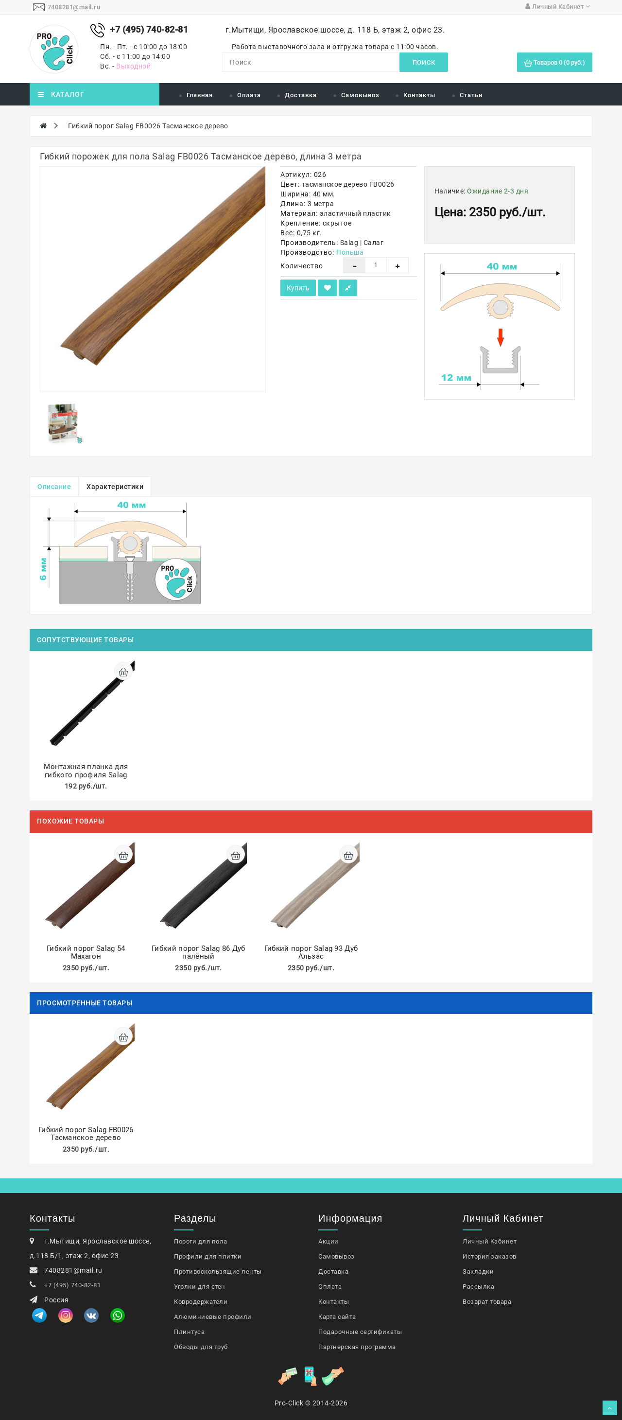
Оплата (249, 95)
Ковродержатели (200, 1301)
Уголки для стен (199, 1286)
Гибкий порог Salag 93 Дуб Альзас (311, 952)
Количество (301, 266)
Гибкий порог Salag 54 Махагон (86, 952)
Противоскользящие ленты (218, 1271)
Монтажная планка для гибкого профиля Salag (86, 770)
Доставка (301, 95)
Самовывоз (360, 95)
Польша (349, 252)
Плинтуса (189, 1331)
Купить (298, 288)
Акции (328, 1241)
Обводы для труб (201, 1346)
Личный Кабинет (490, 1241)
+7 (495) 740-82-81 (72, 1285)
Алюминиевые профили (213, 1316)
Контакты (419, 95)
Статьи (471, 95)
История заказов (490, 1256)
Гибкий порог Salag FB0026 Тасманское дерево (148, 126)
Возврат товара (487, 1301)
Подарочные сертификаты (360, 1331)
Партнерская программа (357, 1346)
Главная (200, 95)
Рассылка (478, 1286)
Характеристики (114, 487)
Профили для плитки (208, 1256)
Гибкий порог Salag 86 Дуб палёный (198, 952)
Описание (54, 487)
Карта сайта (337, 1316)
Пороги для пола (200, 1241)
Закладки (478, 1271)
